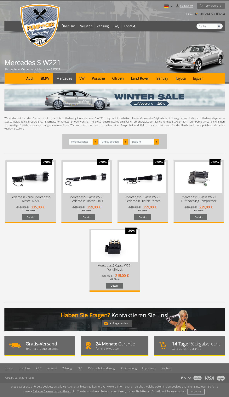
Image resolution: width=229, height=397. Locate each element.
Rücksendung (127, 368)
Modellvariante (79, 141)
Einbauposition (110, 141)
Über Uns (69, 26)
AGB (37, 368)
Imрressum (147, 368)
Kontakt (129, 26)
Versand (86, 26)
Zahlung (103, 26)
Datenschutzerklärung (100, 368)
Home (52, 26)
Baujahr (136, 141)
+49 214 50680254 (212, 14)
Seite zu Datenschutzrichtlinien (52, 391)
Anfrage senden (119, 323)
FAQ (116, 26)
